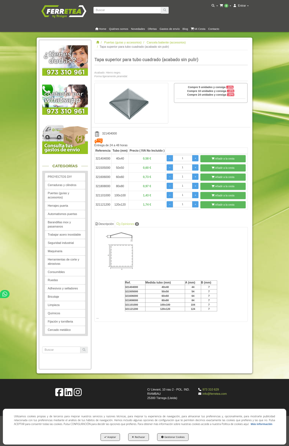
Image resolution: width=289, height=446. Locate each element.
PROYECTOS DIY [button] (60, 176)
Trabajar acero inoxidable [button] (64, 234)
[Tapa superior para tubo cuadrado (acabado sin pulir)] (131, 103)
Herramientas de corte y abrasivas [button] (63, 261)
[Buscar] (165, 10)
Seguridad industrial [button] (61, 242)
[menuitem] (215, 6)
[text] (127, 10)
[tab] (171, 274)
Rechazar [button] (138, 437)
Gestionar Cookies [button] (173, 437)
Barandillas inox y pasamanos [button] (59, 224)
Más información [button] (261, 424)
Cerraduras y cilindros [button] (62, 185)
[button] (63, 11)
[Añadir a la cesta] (223, 158)
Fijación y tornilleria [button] (60, 321)
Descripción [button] (104, 223)
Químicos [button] (54, 313)
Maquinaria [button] (55, 251)
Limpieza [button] (54, 305)
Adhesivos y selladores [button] (63, 288)
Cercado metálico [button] (59, 329)
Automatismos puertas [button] (62, 214)
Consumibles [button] (56, 272)
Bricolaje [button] (53, 296)
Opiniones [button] (127, 224)
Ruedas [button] (53, 280)
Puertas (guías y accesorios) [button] (58, 195)
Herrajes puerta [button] (58, 205)
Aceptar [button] (110, 437)
